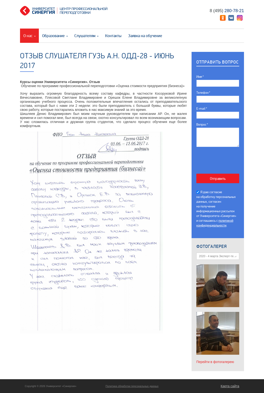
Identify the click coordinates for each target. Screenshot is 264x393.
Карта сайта (230, 386)
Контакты (113, 35)
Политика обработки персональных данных (132, 386)
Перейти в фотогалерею (215, 362)
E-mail (201, 109)
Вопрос (202, 125)
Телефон (203, 93)
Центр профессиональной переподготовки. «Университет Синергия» (65, 10)
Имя (199, 77)
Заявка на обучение (145, 35)
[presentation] (220, 158)
